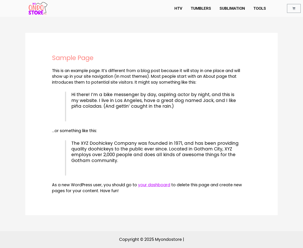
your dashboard (154, 185)
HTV (178, 8)
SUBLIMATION (232, 8)
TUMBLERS (201, 8)
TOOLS (259, 8)
